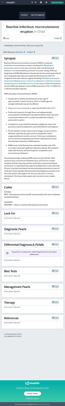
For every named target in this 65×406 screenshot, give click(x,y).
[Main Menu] (2, 2)
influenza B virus (28, 83)
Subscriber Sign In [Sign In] (57, 2)
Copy (56, 58)
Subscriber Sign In (32, 398)
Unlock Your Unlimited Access (32, 388)
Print (6, 38)
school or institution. (43, 404)
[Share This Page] (36, 2)
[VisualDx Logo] (11, 2)
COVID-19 (48, 86)
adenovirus (40, 81)
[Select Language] (41, 2)
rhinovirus (31, 81)
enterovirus (49, 81)
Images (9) (58, 38)
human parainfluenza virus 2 (15, 81)
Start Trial (32, 393)
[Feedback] (47, 2)
